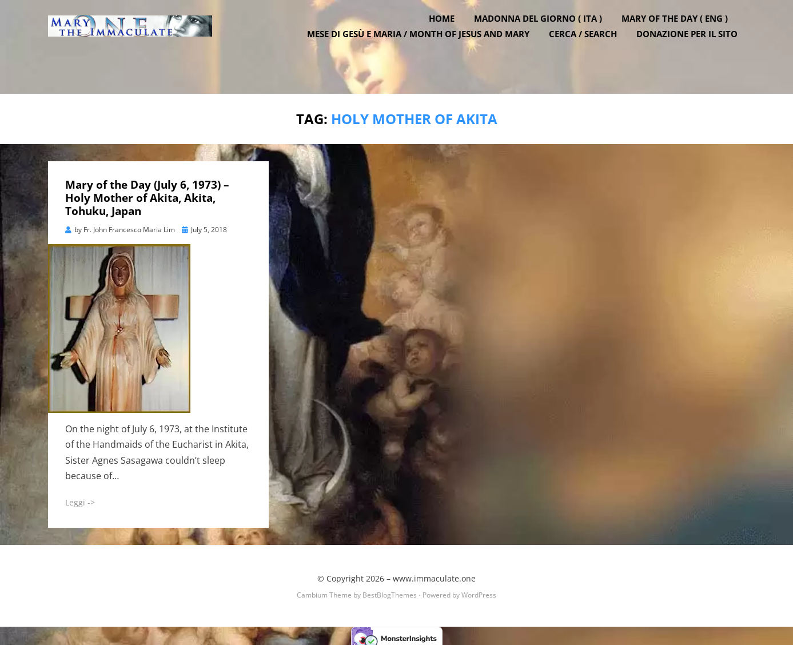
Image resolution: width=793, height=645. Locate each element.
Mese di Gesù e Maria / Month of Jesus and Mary (426, 51)
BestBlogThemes (389, 590)
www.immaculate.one (434, 573)
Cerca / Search (591, 51)
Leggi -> (80, 497)
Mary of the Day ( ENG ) (682, 36)
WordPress (478, 590)
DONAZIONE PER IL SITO (695, 51)
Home (450, 36)
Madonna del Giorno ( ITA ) (546, 36)
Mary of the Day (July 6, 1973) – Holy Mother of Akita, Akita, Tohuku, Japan (147, 193)
